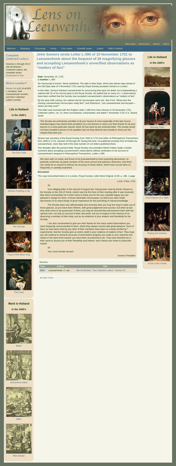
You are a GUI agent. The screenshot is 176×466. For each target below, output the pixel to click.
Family (53, 48)
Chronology (40, 48)
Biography (25, 48)
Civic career (66, 48)
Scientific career (84, 48)
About (166, 44)
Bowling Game (157, 89)
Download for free (14, 75)
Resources (144, 44)
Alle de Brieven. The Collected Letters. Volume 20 (100, 270)
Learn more (47, 277)
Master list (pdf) (13, 88)
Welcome (11, 48)
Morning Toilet (157, 127)
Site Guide (130, 44)
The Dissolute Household (157, 161)
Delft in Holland (115, 48)
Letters (100, 48)
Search (156, 44)
